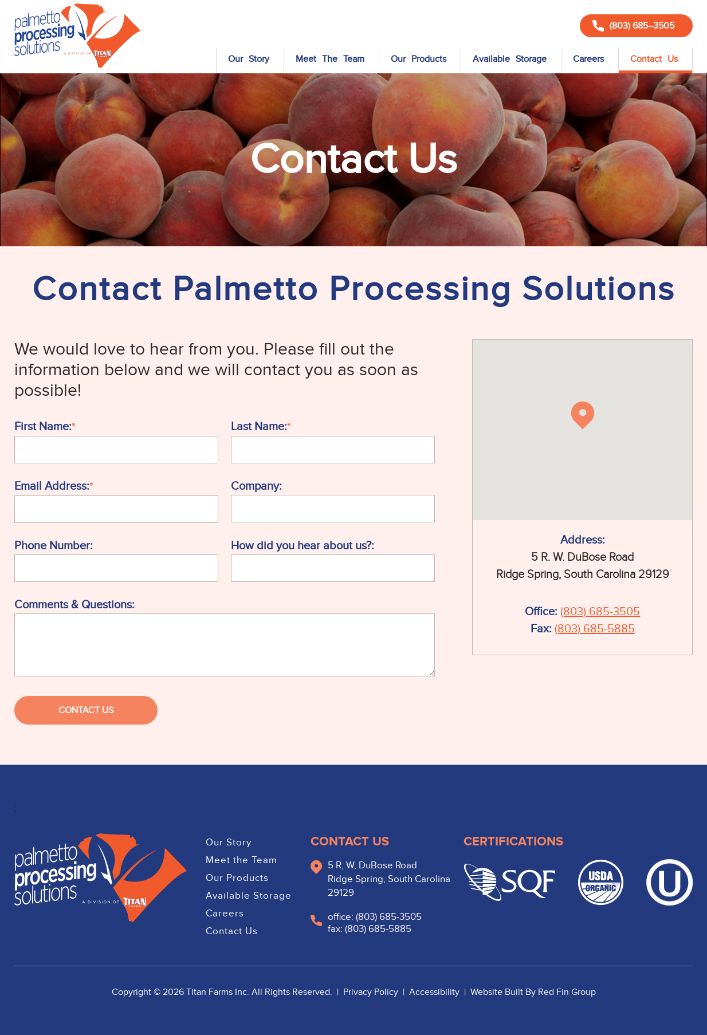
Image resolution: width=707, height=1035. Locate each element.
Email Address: (51, 486)
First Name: (43, 427)
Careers (588, 59)
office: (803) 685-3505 (375, 917)
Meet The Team (330, 59)
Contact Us (654, 59)
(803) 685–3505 (633, 26)
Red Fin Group (567, 992)
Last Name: (259, 427)
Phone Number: (53, 546)
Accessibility (435, 992)
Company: (256, 486)
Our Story (248, 59)
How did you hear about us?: (302, 546)
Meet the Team (241, 860)
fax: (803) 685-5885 (369, 929)
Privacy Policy (371, 992)
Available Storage (510, 59)
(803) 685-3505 (600, 612)
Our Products (418, 59)
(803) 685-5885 (595, 629)
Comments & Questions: (74, 605)
